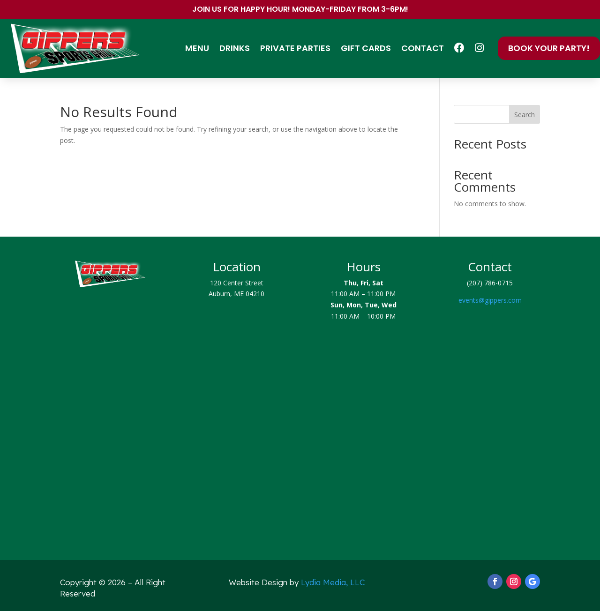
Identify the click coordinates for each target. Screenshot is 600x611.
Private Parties (295, 48)
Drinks (234, 48)
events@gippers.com (490, 300)
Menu (197, 48)
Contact (422, 48)
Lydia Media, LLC (333, 582)
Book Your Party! (549, 48)
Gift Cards (366, 48)
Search (524, 114)
